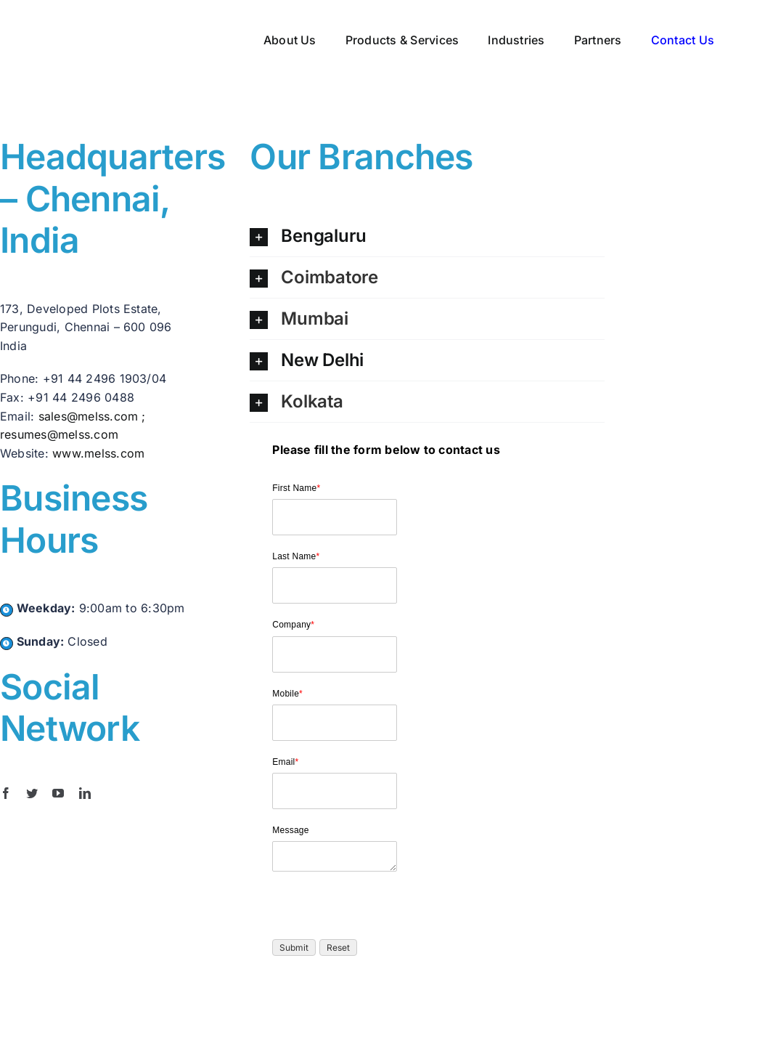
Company (293, 625)
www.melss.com (98, 453)
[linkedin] (85, 793)
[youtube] (58, 793)
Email (285, 762)
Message (290, 830)
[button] (427, 236)
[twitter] (32, 793)
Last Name (295, 556)
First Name (296, 488)
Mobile (287, 694)
